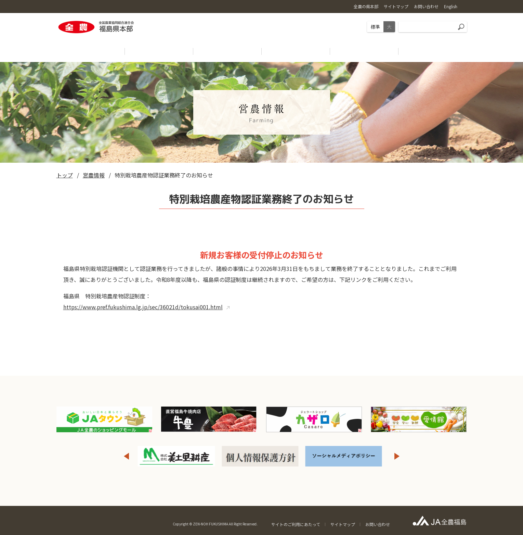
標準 (375, 26)
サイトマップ (342, 524)
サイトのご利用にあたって (295, 524)
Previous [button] (126, 456)
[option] (177, 456)
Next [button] (397, 456)
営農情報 (94, 175)
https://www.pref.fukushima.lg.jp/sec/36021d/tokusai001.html (143, 307)
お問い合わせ (377, 524)
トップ (64, 175)
